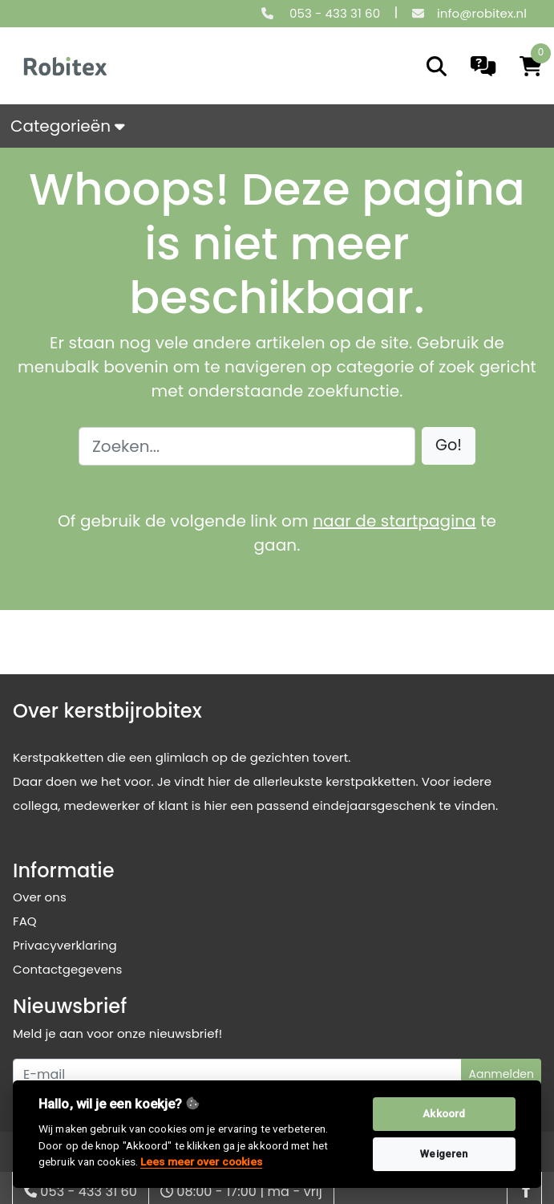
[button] (448, 446)
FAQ (25, 921)
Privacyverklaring (65, 945)
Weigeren (443, 1154)
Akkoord (444, 1114)
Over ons (40, 897)
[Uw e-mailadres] (237, 1074)
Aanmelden (501, 1074)
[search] (437, 66)
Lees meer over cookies (201, 1161)
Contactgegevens (67, 969)
